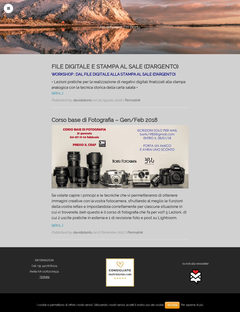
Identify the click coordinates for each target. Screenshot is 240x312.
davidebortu (82, 100)
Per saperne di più (192, 304)
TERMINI (44, 277)
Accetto (172, 305)
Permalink (132, 100)
